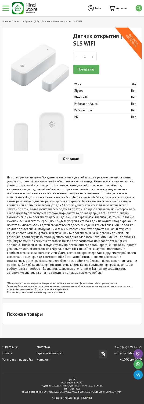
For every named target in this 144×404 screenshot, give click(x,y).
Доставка (43, 347)
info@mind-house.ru (128, 353)
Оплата (7, 353)
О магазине (10, 347)
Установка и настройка (17, 359)
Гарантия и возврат (49, 353)
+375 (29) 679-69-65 (128, 347)
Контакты (43, 359)
